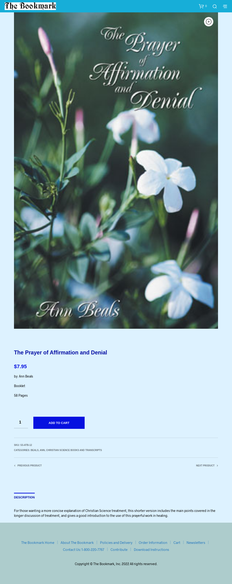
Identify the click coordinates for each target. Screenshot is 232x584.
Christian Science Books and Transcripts (74, 450)
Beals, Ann (38, 450)
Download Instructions (151, 549)
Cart (176, 542)
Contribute (119, 549)
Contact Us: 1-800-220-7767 (83, 549)
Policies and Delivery (116, 542)
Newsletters (196, 542)
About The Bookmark (77, 542)
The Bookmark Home (37, 542)
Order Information (153, 542)
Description (24, 497)
